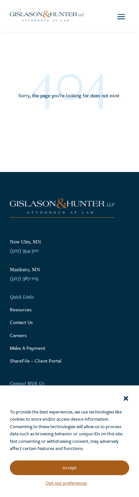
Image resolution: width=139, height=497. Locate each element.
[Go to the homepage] (47, 16)
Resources (20, 309)
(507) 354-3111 (24, 250)
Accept (69, 467)
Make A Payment (27, 347)
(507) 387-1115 (24, 278)
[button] (126, 398)
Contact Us (21, 322)
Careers (18, 335)
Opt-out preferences (66, 482)
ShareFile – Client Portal (35, 360)
